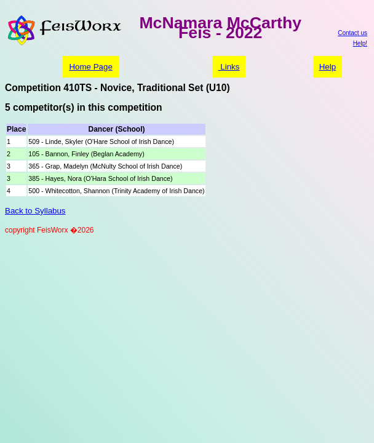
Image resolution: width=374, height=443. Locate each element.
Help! (360, 43)
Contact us (352, 33)
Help (327, 66)
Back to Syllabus (35, 210)
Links (229, 66)
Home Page (90, 66)
